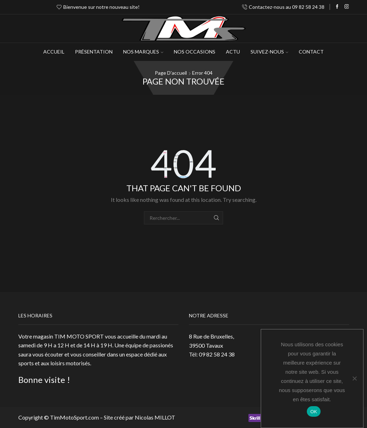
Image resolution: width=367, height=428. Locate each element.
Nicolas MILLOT (155, 417)
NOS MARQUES (143, 52)
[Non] (354, 378)
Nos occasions (194, 52)
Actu (233, 52)
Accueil (53, 52)
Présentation (94, 52)
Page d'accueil (171, 73)
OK (313, 411)
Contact (311, 52)
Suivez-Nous (269, 52)
